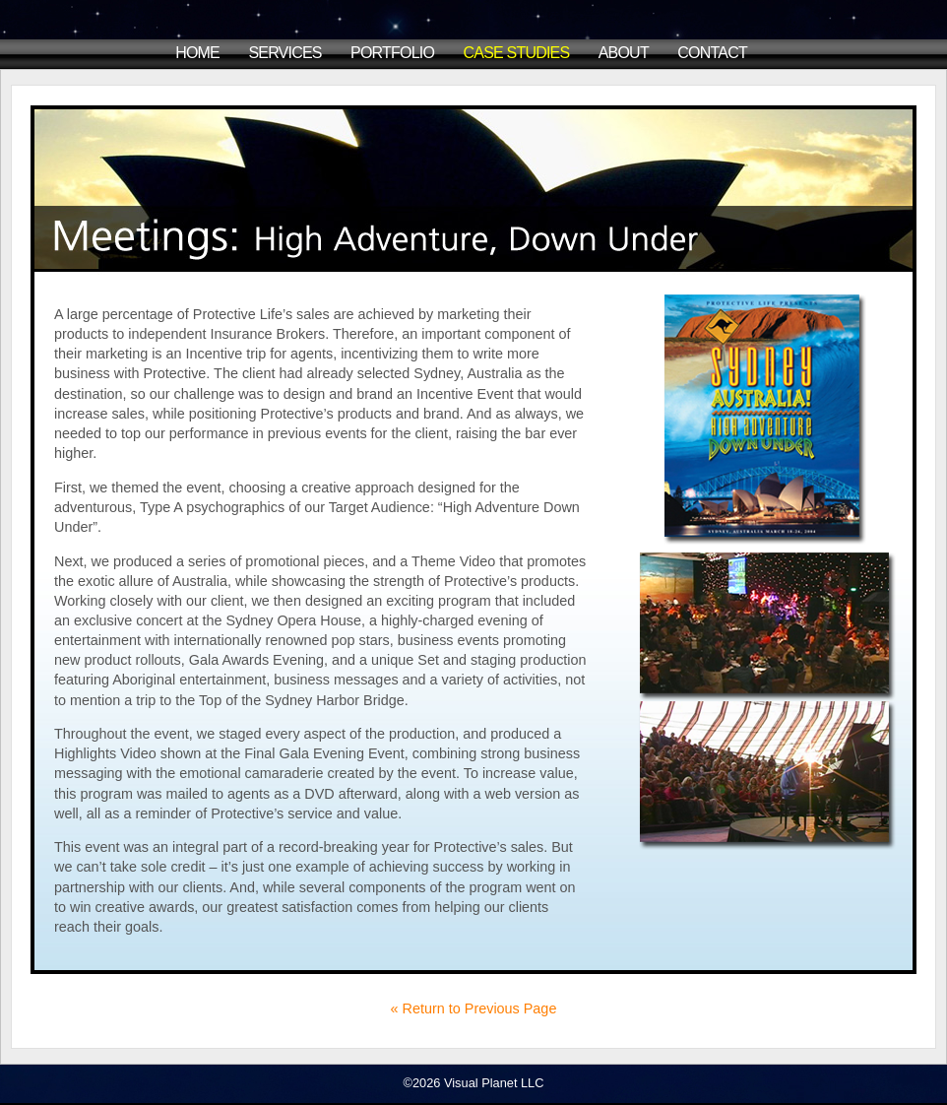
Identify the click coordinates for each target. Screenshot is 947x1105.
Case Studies (517, 52)
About (624, 52)
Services (284, 52)
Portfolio (392, 52)
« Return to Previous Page (474, 1008)
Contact (712, 52)
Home (197, 52)
